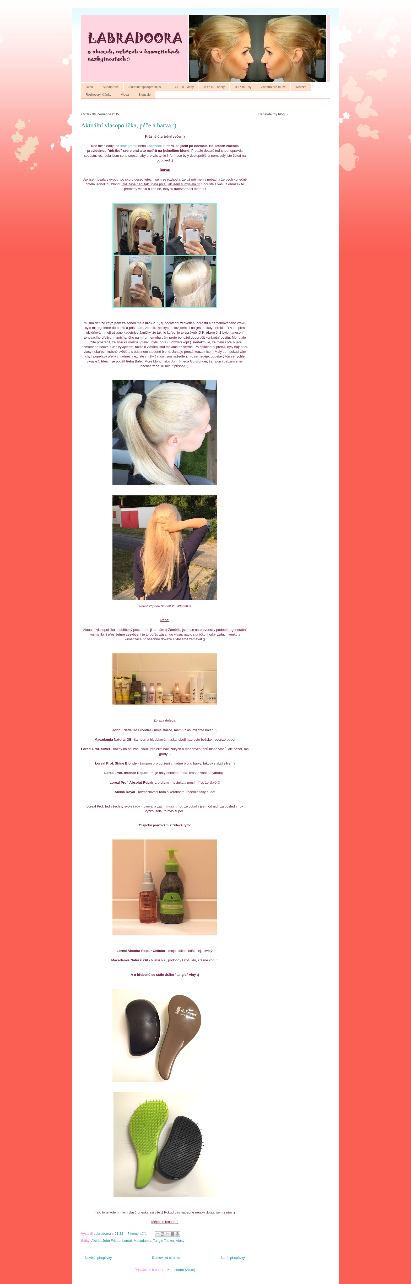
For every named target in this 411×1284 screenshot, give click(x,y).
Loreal (127, 1241)
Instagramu (128, 146)
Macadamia (142, 1241)
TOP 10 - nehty (214, 87)
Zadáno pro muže (273, 87)
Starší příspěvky (232, 1258)
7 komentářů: (137, 1234)
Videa (125, 94)
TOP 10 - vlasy (183, 87)
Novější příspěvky (98, 1258)
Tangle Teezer (163, 1241)
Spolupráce (111, 87)
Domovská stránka (166, 1258)
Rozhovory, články (98, 94)
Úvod (89, 87)
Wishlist (300, 87)
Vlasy (180, 1241)
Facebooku (155, 146)
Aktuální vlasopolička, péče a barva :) (128, 125)
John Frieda (111, 1241)
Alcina (95, 1241)
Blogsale (145, 94)
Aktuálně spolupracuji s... (145, 87)
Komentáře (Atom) (181, 1270)
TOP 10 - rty (242, 87)
